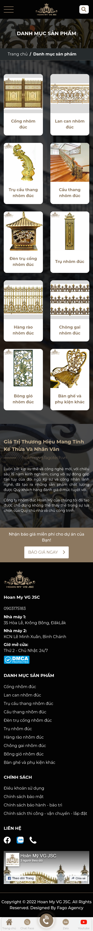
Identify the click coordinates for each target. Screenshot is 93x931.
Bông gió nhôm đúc (24, 754)
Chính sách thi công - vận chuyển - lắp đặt (45, 813)
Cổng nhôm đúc (20, 686)
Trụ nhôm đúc (18, 728)
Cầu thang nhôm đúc (25, 712)
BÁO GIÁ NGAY (46, 552)
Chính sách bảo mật (24, 796)
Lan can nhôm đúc (22, 695)
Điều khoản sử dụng (24, 788)
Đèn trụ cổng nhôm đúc (28, 720)
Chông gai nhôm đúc (25, 745)
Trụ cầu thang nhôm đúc (28, 703)
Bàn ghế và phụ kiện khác (29, 762)
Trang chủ (18, 54)
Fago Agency (70, 907)
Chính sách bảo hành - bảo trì (33, 805)
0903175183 (15, 608)
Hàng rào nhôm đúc (24, 737)
